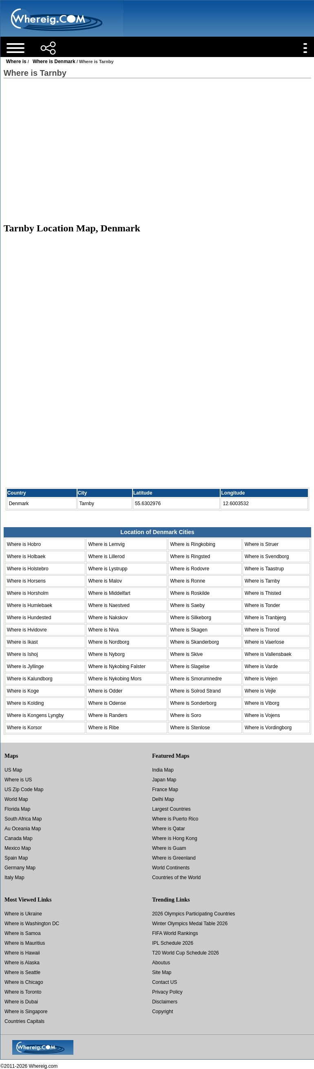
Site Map (161, 972)
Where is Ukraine (23, 914)
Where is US (18, 780)
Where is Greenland (174, 858)
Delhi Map (163, 799)
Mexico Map (17, 848)
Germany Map (19, 868)
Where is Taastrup (264, 569)
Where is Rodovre (189, 569)
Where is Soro (185, 715)
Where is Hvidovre (27, 630)
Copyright (162, 1011)
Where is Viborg (262, 703)
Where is (16, 61)
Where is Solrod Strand (195, 691)
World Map (16, 799)
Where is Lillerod (106, 556)
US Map (13, 770)
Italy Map (14, 877)
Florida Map (17, 809)
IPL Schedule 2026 (172, 943)
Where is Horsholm (28, 593)
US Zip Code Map (23, 789)
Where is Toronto (23, 992)
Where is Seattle (22, 972)
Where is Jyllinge (25, 666)
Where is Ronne (187, 581)
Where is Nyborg (106, 654)
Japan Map (164, 780)
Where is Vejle (260, 691)
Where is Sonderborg (193, 703)
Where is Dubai (21, 1002)
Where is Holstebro (28, 569)
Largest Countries (171, 809)
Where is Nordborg (108, 642)
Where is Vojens (262, 715)
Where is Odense (107, 703)
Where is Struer (262, 544)
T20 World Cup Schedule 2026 (185, 953)
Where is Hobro (24, 544)
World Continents (171, 868)
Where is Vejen (261, 679)
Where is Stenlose (190, 727)
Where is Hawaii (22, 953)
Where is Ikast (22, 642)
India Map (163, 770)
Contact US (164, 982)
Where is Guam (169, 848)
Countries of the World (176, 877)
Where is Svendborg (267, 556)
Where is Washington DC (31, 923)
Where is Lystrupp (107, 569)
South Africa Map (23, 819)
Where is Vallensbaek (268, 654)
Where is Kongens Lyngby (35, 715)
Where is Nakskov (108, 617)
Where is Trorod (262, 630)
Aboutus (161, 963)
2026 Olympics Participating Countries (193, 914)
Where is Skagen (188, 630)
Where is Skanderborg (194, 642)
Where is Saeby (187, 605)
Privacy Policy (167, 992)
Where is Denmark (54, 61)
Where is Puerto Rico (175, 819)
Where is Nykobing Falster (117, 666)
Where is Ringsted (190, 556)
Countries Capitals (24, 1021)
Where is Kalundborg (30, 679)
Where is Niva (103, 630)
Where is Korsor (24, 727)
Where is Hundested (29, 617)
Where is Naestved (108, 605)
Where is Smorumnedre (196, 679)
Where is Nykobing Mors (115, 679)
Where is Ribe (103, 727)
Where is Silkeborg (190, 617)
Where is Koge (23, 691)
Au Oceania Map (22, 828)
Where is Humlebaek (29, 605)
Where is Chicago (23, 982)
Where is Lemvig (106, 544)
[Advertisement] (157, 150)
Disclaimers (164, 1002)
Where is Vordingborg (268, 727)
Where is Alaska (22, 963)
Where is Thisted (263, 593)
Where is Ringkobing (192, 544)
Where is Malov (105, 581)
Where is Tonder (262, 605)
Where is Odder (105, 691)
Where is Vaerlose (264, 642)
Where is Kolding (25, 703)
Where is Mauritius (24, 943)
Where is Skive (186, 654)
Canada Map (18, 838)
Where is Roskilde (190, 593)
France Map (165, 789)
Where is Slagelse (190, 666)
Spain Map (16, 858)
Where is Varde (261, 666)
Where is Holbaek (26, 556)
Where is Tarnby (262, 581)
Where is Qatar (168, 828)
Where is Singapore (25, 1011)
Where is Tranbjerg (265, 617)
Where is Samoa (22, 933)
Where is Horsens (26, 581)
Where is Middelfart (109, 593)
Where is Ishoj (22, 654)
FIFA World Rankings (175, 933)
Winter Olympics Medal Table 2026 (190, 923)
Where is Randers (107, 715)
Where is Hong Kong (174, 838)
